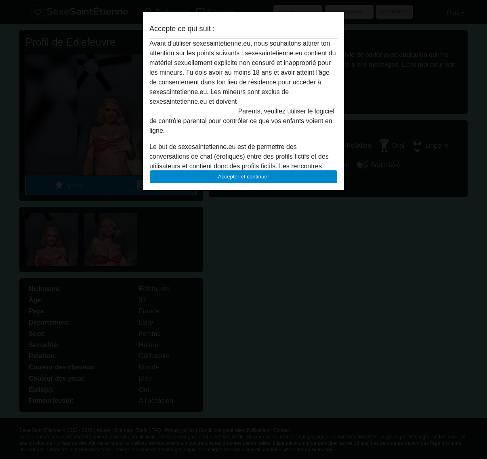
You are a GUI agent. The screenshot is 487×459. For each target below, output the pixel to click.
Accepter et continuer (243, 177)
